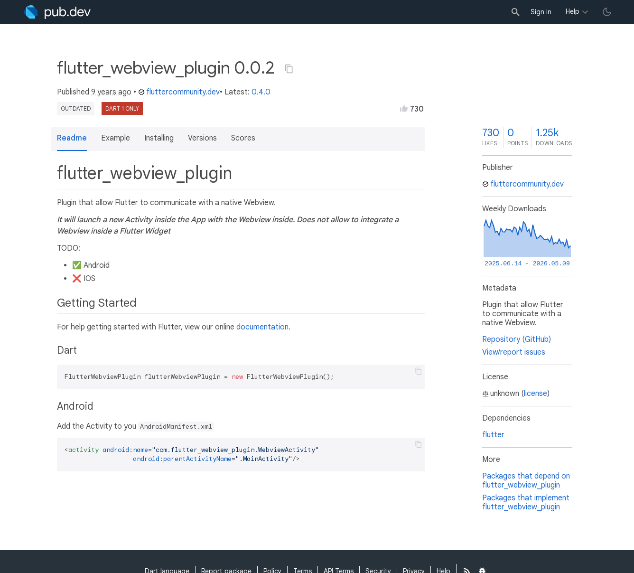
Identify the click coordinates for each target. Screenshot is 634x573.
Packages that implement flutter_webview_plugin (525, 502)
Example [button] (115, 138)
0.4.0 (261, 92)
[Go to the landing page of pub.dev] (57, 12)
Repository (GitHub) (516, 339)
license (535, 393)
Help (572, 11)
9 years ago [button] (111, 92)
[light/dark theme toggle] (607, 12)
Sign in (541, 12)
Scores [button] (243, 138)
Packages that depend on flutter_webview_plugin (526, 480)
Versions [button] (202, 138)
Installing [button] (159, 138)
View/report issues (513, 352)
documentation (262, 327)
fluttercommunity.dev (179, 92)
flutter (493, 435)
